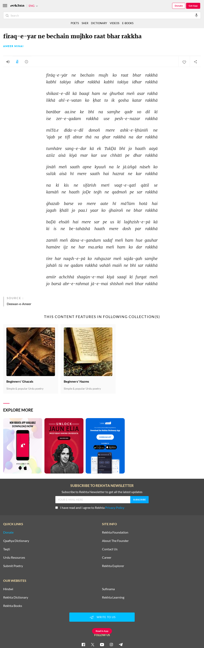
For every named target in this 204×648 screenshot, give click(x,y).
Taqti (6, 549)
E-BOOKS (127, 23)
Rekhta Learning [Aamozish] (113, 597)
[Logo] (17, 6)
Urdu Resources (14, 557)
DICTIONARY (99, 23)
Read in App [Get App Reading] (102, 630)
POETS (75, 23)
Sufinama (108, 589)
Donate (179, 5)
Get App (193, 5)
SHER (85, 23)
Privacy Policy (114, 507)
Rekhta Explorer (113, 565)
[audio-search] (196, 15)
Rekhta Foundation (115, 532)
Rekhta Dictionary (15, 597)
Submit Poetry (13, 565)
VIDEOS (114, 23)
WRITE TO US (102, 617)
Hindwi (8, 589)
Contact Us (110, 549)
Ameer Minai (13, 46)
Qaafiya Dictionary (16, 540)
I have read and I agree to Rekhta (89, 507)
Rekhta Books (12, 605)
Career (106, 557)
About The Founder (115, 540)
